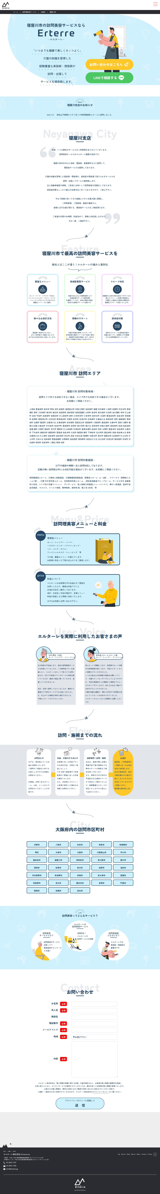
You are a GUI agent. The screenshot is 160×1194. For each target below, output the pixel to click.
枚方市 (80, 867)
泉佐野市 (58, 875)
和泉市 (101, 844)
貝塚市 (101, 883)
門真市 (123, 883)
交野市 (37, 844)
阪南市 (37, 890)
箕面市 (123, 875)
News (128, 1154)
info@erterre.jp (12, 1168)
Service (123, 1154)
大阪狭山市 (101, 852)
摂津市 (37, 867)
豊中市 (123, 860)
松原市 (58, 867)
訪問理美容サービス (29, 12)
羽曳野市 (37, 883)
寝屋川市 (53, 12)
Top (119, 1154)
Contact (143, 1154)
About (138, 1154)
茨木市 (58, 883)
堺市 (37, 852)
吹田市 (80, 844)
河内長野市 (37, 875)
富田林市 (37, 860)
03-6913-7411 (11, 1162)
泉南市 (80, 875)
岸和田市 (80, 860)
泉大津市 (101, 875)
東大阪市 (101, 860)
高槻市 (58, 890)
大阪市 (80, 852)
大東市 (58, 852)
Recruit (133, 1154)
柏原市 (101, 867)
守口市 (123, 852)
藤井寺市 (80, 883)
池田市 (123, 867)
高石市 (80, 890)
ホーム (15, 12)
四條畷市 (123, 844)
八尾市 (58, 844)
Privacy (150, 1154)
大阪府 (43, 12)
